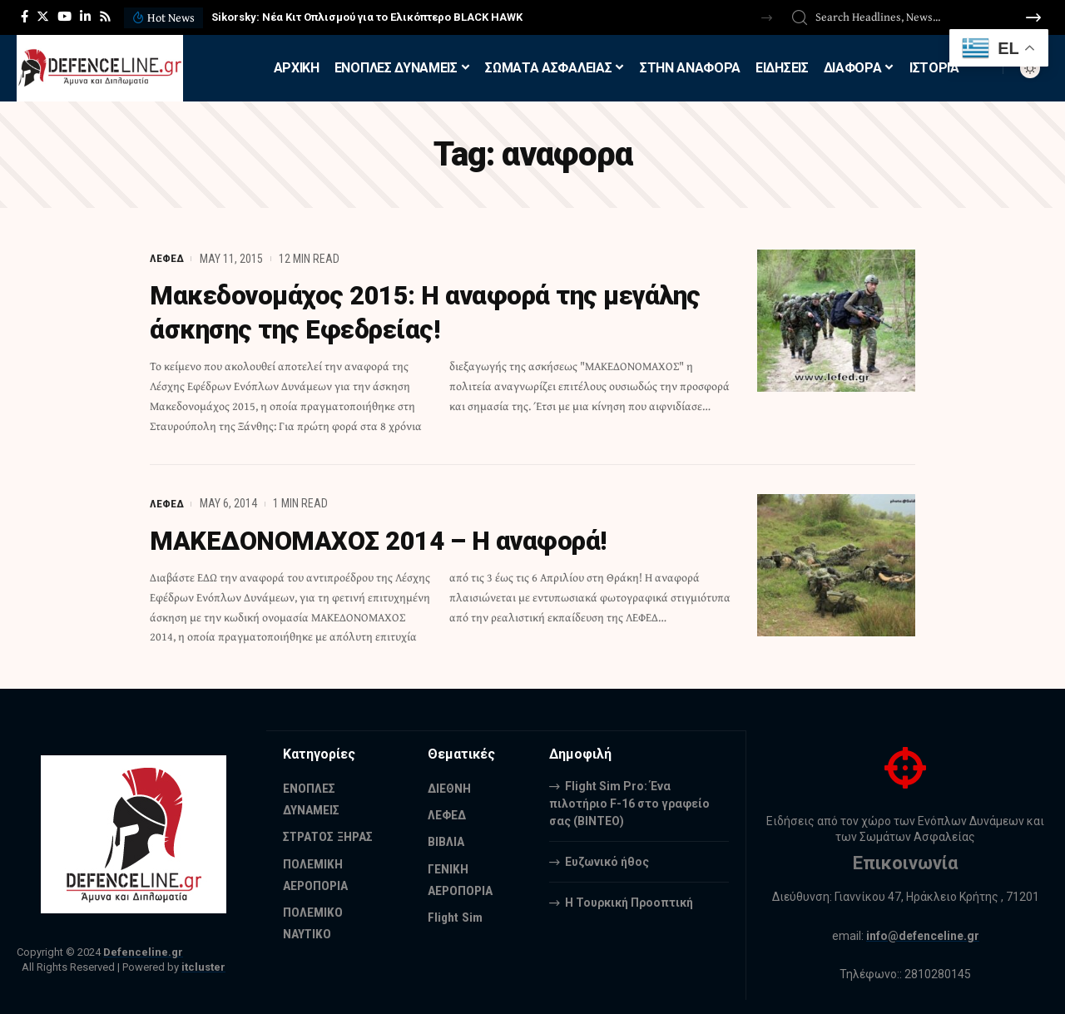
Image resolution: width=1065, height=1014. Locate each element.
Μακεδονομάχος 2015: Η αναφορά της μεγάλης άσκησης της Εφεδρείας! (436, 311)
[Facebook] (24, 16)
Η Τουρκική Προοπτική (629, 900)
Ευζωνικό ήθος (607, 859)
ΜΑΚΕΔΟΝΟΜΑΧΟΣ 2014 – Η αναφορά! (386, 539)
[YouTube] (64, 16)
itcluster (203, 965)
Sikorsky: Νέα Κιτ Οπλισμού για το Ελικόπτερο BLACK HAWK (367, 17)
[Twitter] (42, 16)
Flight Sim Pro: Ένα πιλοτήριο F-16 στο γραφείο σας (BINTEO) (629, 801)
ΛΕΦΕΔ (167, 258)
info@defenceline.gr (922, 933)
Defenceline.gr (143, 949)
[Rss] (105, 16)
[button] (766, 17)
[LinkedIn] (85, 16)
